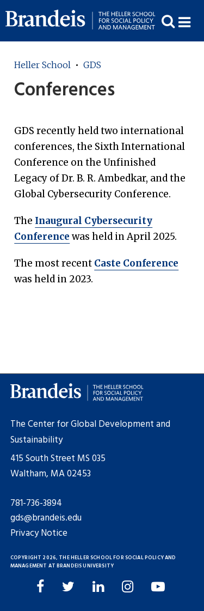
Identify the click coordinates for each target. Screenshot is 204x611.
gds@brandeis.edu (46, 518)
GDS (92, 64)
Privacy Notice (38, 533)
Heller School (42, 64)
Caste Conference (136, 263)
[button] (191, 21)
